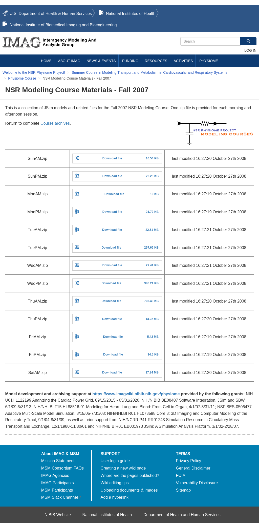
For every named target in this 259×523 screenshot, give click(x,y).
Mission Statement (58, 461)
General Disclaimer (193, 468)
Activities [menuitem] (183, 61)
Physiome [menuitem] (208, 61)
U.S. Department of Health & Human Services (51, 13)
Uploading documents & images (129, 490)
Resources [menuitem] (156, 61)
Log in (250, 50)
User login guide (115, 461)
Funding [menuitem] (130, 61)
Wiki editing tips (115, 483)
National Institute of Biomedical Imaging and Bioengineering (63, 25)
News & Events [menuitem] (101, 61)
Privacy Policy (188, 461)
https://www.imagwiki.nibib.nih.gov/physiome (136, 394)
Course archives (55, 123)
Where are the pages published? (130, 475)
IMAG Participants (57, 483)
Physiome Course (22, 78)
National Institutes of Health (131, 13)
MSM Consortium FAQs (62, 468)
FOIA (180, 475)
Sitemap (183, 490)
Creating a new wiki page (123, 468)
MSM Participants (57, 490)
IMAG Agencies (55, 475)
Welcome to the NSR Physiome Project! (34, 72)
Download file (112, 158)
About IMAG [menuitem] (69, 61)
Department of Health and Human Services (182, 515)
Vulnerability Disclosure (197, 483)
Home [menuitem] (46, 61)
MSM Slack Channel (61, 497)
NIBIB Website (58, 515)
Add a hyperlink (114, 497)
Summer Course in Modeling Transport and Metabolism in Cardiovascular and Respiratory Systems (149, 72)
